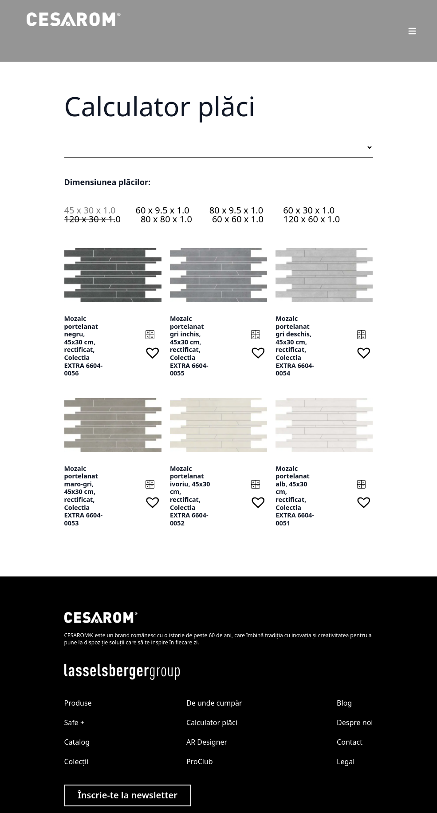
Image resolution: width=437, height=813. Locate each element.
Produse (78, 703)
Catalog (77, 742)
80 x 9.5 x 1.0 (236, 210)
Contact (349, 742)
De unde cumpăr (214, 703)
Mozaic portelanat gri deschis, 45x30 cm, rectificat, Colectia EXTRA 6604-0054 (295, 345)
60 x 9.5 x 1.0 (162, 210)
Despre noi (355, 722)
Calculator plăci (211, 722)
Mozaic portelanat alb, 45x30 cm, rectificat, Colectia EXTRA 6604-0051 (295, 495)
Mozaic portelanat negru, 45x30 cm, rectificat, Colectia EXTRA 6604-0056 (83, 345)
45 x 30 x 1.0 (90, 210)
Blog (344, 703)
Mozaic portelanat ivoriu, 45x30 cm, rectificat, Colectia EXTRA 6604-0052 (190, 495)
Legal (345, 761)
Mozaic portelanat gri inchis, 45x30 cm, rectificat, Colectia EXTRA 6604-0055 (189, 345)
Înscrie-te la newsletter (127, 795)
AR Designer (206, 742)
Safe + (74, 722)
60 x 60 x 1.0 (238, 219)
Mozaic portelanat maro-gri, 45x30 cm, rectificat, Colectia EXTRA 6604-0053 (83, 495)
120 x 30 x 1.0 (92, 219)
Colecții (76, 761)
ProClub (199, 761)
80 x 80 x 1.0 (166, 219)
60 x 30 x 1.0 (309, 210)
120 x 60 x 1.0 (311, 219)
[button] (152, 352)
